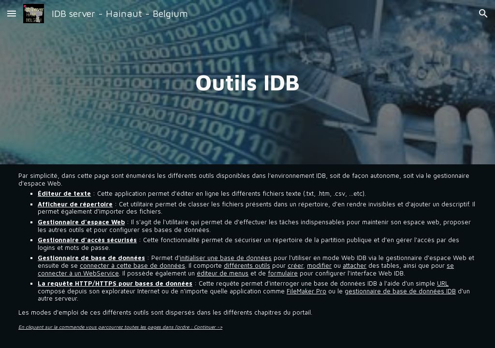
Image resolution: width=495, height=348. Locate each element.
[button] (11, 13)
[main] (247, 82)
